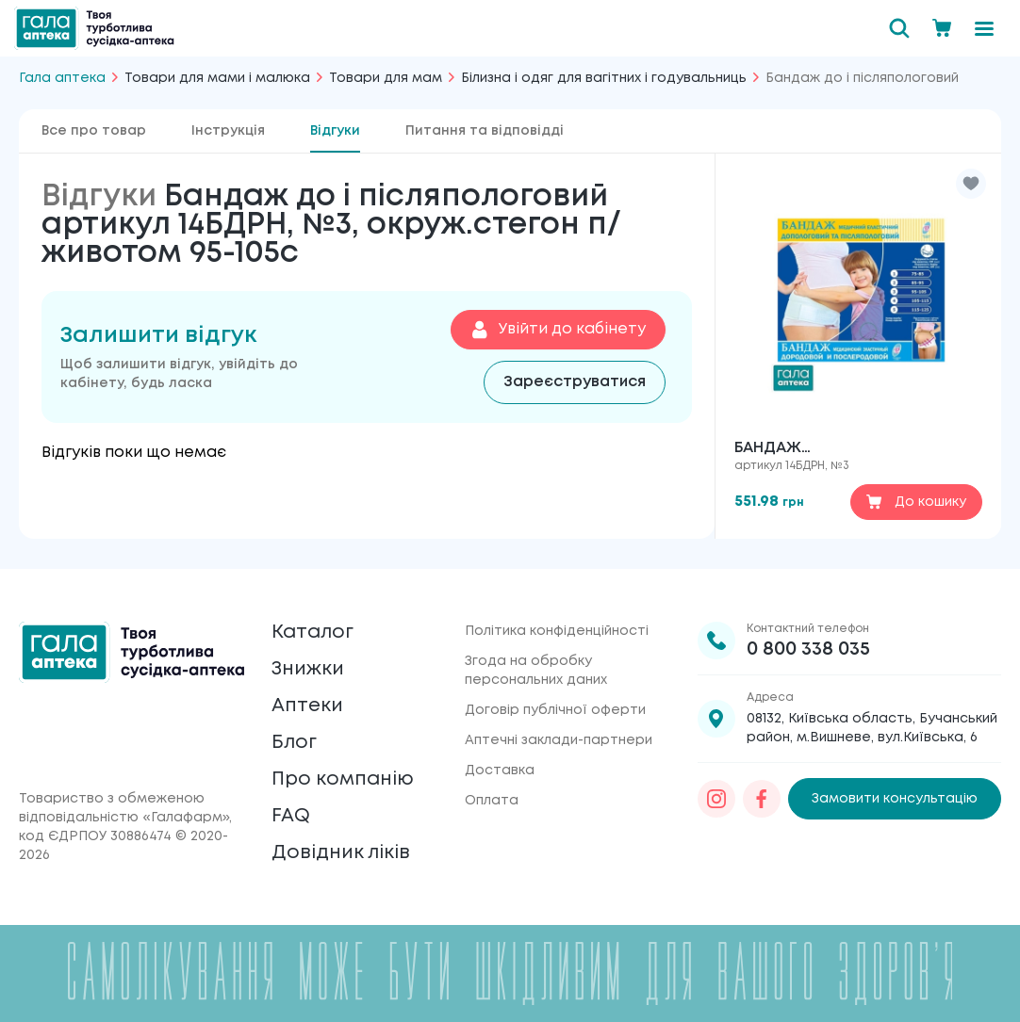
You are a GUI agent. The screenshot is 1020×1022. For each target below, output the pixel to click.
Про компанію (342, 779)
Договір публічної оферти (555, 710)
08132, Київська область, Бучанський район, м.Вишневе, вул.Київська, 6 (872, 728)
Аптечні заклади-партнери (558, 740)
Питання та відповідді (484, 131)
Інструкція (228, 131)
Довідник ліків (340, 853)
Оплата (491, 800)
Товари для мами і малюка (217, 78)
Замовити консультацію (895, 798)
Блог (294, 743)
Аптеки (307, 706)
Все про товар (93, 131)
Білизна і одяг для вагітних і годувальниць (604, 78)
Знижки (307, 669)
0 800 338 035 (808, 649)
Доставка (500, 770)
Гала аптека (62, 78)
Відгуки (335, 131)
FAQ (290, 816)
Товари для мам (385, 78)
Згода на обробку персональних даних (536, 671)
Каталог (312, 632)
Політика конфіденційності (557, 631)
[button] (971, 184)
